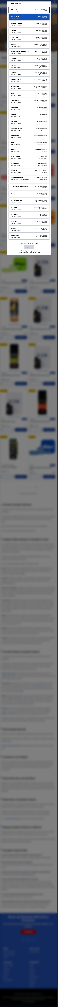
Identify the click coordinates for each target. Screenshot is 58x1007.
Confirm (29, 247)
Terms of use (36, 252)
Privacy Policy (26, 252)
